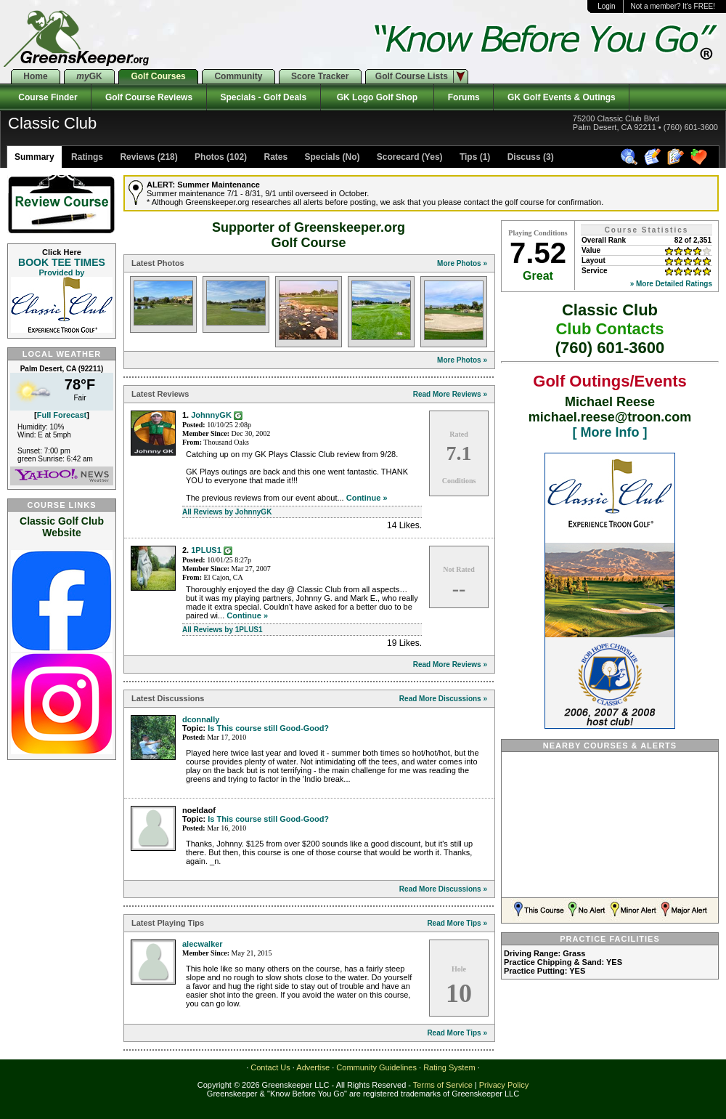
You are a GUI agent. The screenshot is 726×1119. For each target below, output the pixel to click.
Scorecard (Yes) (409, 157)
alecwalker (202, 944)
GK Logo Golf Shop (377, 97)
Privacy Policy (504, 1084)
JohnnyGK (211, 415)
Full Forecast (61, 415)
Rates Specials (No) (310, 157)
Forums (463, 97)
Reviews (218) (148, 157)
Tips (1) (474, 157)
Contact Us (270, 1067)
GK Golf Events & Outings (561, 97)
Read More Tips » (457, 923)
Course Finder (45, 97)
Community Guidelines (376, 1067)
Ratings (86, 157)
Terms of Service (443, 1084)
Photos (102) (219, 157)
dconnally (200, 719)
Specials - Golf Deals (263, 97)
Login (606, 6)
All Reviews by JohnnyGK (227, 512)
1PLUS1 (206, 550)
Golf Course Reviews (148, 97)
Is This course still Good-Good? (268, 728)
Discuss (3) (529, 157)
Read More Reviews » (450, 394)
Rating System (449, 1067)
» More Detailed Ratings (671, 284)
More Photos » (462, 263)
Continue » (367, 497)
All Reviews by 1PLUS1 (222, 630)
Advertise (313, 1067)
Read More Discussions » (443, 699)
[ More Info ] (610, 432)
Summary (34, 157)
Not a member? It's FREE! (673, 6)
